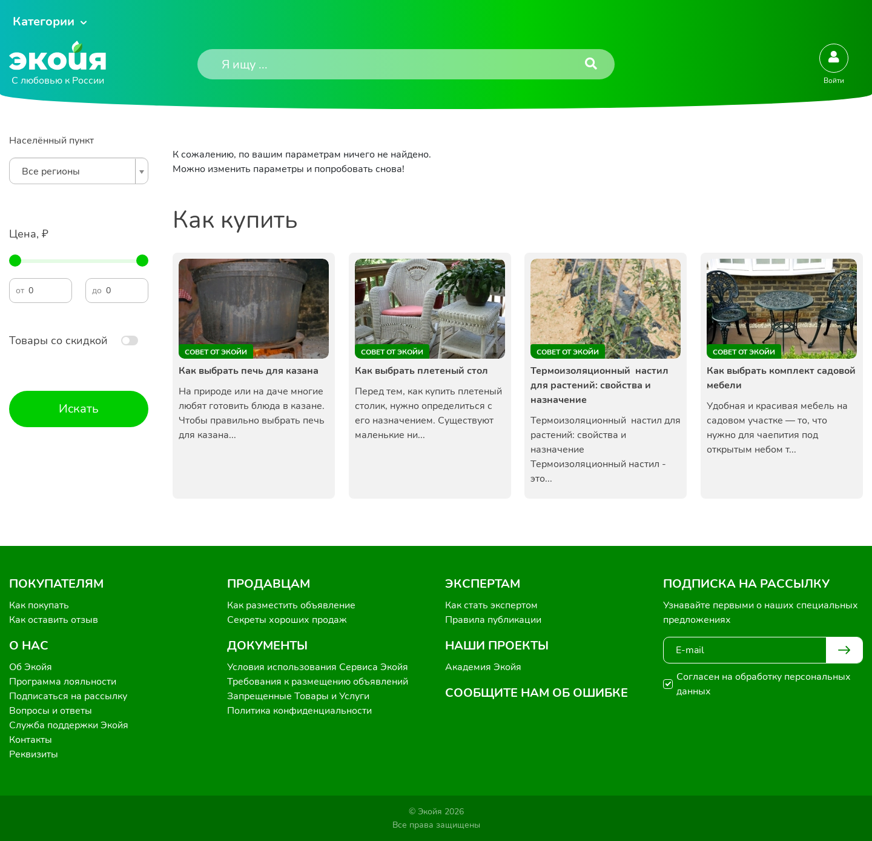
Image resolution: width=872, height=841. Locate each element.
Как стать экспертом (491, 605)
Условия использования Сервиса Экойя (317, 667)
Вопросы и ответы (50, 710)
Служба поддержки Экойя (68, 725)
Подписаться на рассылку (68, 696)
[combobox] (78, 171)
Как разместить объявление (291, 605)
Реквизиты (33, 754)
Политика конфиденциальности (299, 710)
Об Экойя (30, 667)
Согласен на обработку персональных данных (763, 684)
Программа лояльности (62, 681)
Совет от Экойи (216, 352)
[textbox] (76, 171)
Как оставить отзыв (53, 620)
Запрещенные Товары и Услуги (298, 696)
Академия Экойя (483, 667)
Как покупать (39, 605)
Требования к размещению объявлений (317, 681)
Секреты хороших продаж (287, 620)
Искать (79, 409)
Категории (43, 21)
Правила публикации (493, 620)
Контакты (30, 739)
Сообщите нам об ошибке (536, 693)
